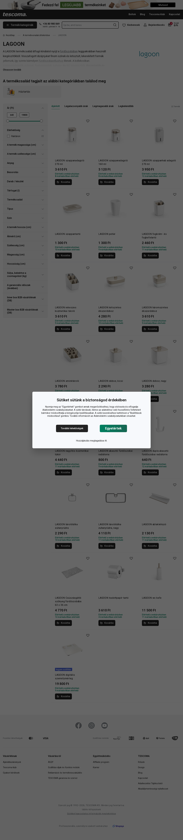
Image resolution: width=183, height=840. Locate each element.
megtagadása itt (98, 440)
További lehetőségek (72, 428)
